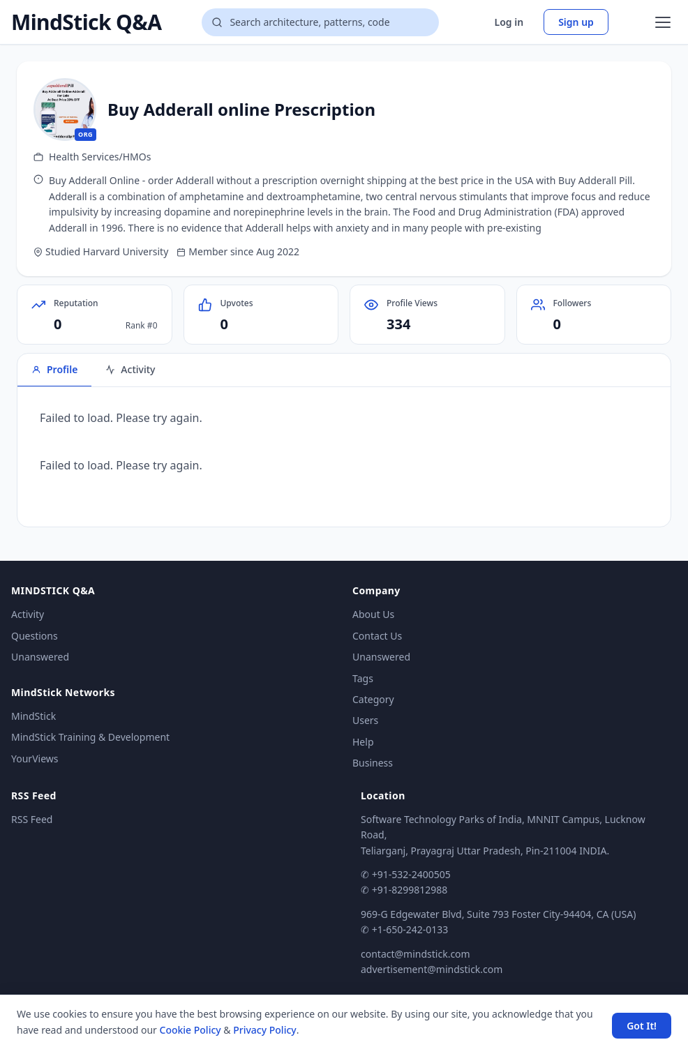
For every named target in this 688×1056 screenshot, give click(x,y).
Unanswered (40, 656)
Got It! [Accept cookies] (642, 1025)
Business (372, 762)
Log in (509, 22)
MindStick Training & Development (90, 737)
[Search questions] (320, 22)
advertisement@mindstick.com (431, 969)
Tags (362, 678)
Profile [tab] (54, 369)
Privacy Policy (264, 1029)
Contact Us (377, 635)
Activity (27, 614)
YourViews (34, 758)
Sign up (576, 22)
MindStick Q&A (86, 22)
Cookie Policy (190, 1029)
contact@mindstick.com (415, 953)
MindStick (33, 716)
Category (373, 699)
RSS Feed (31, 819)
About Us (373, 614)
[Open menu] (663, 22)
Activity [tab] (130, 369)
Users (365, 720)
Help (363, 741)
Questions (34, 635)
